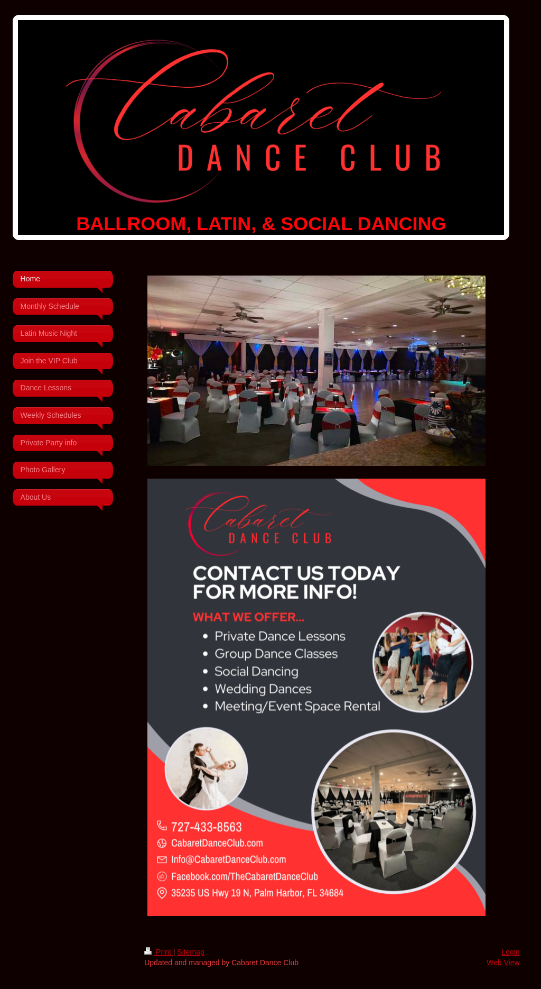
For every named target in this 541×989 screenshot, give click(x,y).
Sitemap (190, 952)
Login (510, 952)
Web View (503, 962)
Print (158, 952)
